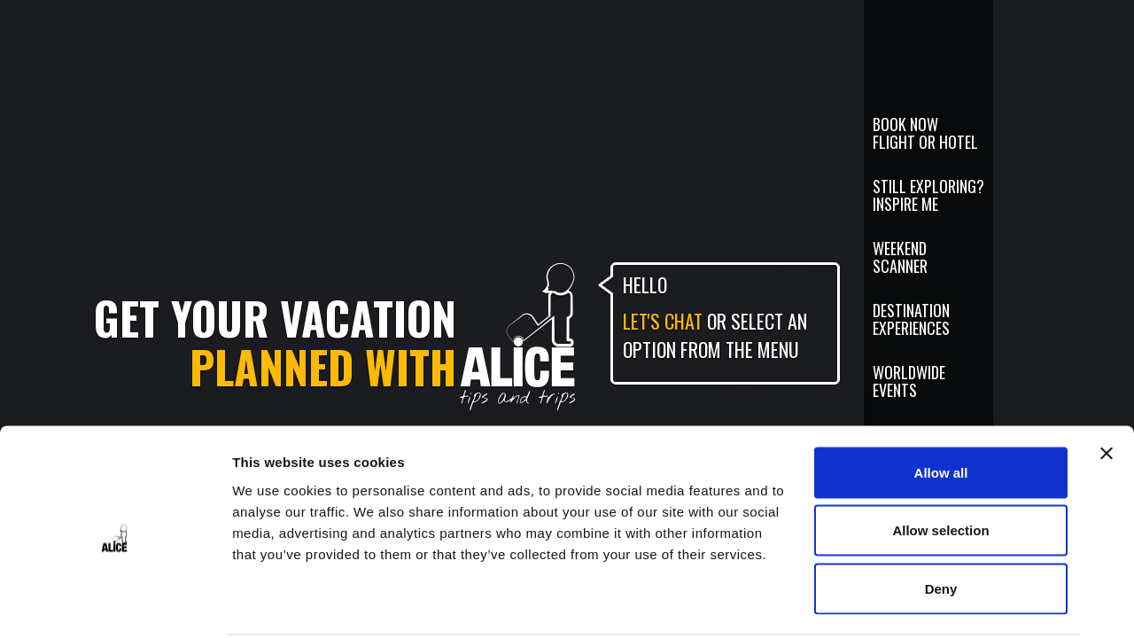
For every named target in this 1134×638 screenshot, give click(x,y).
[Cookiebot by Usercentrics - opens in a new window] (114, 603)
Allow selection (940, 463)
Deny (941, 521)
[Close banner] (1106, 386)
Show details (930, 603)
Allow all (941, 405)
